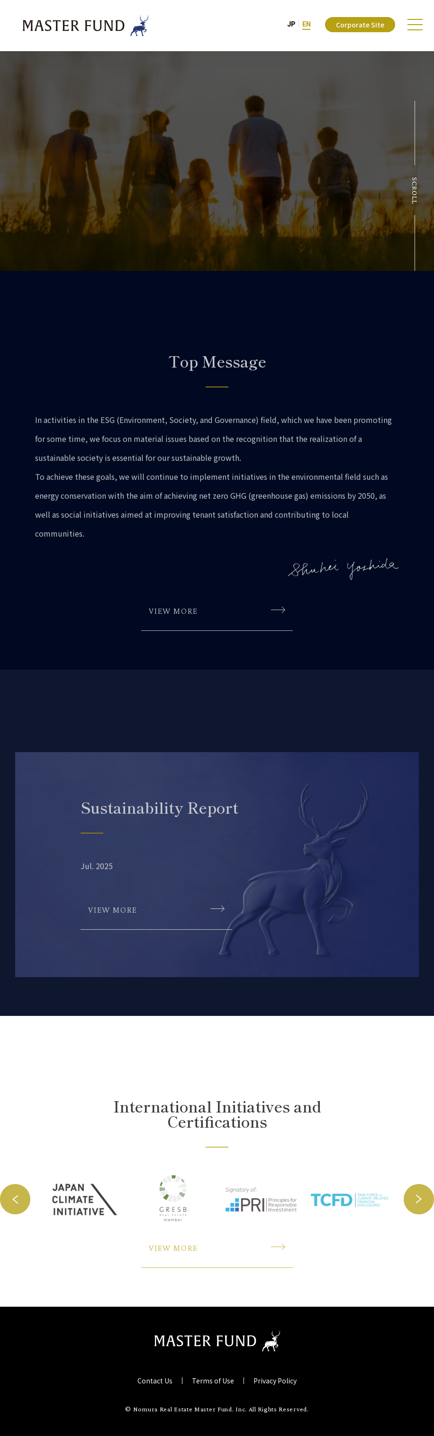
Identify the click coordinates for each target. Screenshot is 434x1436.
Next (419, 1264)
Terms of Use (213, 1380)
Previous (15, 1264)
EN (306, 24)
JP (291, 24)
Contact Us (154, 1380)
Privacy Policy (275, 1380)
